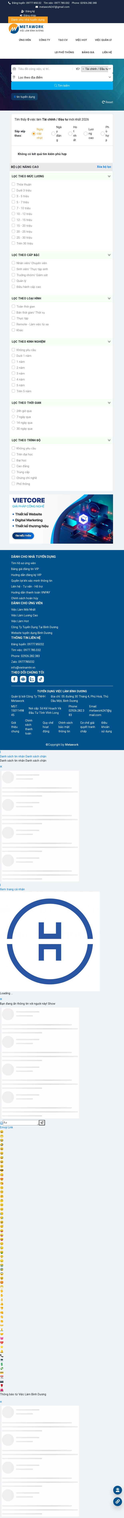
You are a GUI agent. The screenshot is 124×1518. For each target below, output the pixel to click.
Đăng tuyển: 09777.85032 (27, 644)
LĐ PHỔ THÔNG (64, 52)
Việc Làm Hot (20, 621)
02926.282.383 (88, 2)
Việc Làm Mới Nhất (23, 609)
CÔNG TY (44, 39)
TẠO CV (62, 39)
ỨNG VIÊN (25, 39)
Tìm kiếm (62, 85)
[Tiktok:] (41, 679)
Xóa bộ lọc (104, 167)
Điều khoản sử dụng (106, 727)
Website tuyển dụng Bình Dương (31, 633)
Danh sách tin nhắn (12, 756)
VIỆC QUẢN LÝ (103, 39)
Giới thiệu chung (15, 727)
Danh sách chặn (36, 756)
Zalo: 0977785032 (22, 662)
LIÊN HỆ (107, 52)
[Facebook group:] (23, 679)
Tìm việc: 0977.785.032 (26, 650)
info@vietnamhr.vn (23, 667)
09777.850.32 (34, 2)
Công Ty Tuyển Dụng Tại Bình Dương (34, 627)
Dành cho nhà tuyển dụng (28, 20)
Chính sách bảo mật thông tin (66, 727)
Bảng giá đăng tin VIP (25, 569)
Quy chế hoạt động (48, 727)
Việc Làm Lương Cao (24, 615)
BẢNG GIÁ (88, 52)
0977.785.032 (62, 2)
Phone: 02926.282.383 (25, 656)
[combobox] (97, 69)
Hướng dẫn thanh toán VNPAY (30, 592)
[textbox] (63, 77)
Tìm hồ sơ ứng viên (23, 563)
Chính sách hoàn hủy (24, 598)
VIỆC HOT (81, 39)
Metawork (71, 744)
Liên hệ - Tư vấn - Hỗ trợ (27, 586)
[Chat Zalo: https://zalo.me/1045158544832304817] (32, 679)
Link (10, 1127)
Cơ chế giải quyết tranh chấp (87, 727)
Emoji (4, 1127)
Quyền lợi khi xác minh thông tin (31, 580)
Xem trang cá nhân (12, 889)
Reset (107, 102)
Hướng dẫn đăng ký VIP (26, 575)
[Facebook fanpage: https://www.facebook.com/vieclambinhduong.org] (14, 679)
